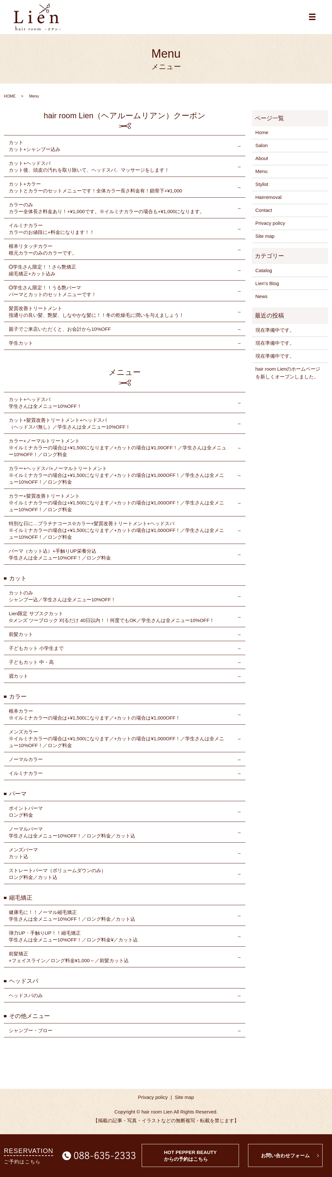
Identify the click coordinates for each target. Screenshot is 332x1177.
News (261, 300)
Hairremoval (268, 201)
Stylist (261, 188)
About (261, 163)
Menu (261, 176)
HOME (10, 100)
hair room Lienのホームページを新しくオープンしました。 (288, 377)
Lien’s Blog (267, 287)
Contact (263, 214)
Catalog (263, 274)
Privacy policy (270, 227)
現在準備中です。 (274, 334)
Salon (261, 150)
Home (261, 137)
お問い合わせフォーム (285, 1155)
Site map (265, 240)
